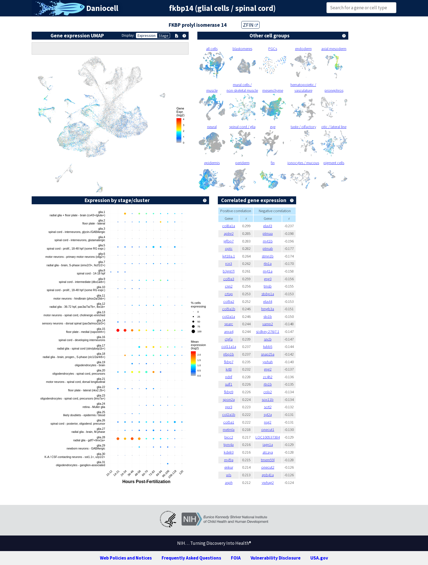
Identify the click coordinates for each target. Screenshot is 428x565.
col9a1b (228, 308)
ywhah (268, 361)
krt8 (229, 369)
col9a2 (228, 301)
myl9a (228, 459)
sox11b (268, 399)
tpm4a (229, 444)
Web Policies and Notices (126, 558)
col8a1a (228, 225)
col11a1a (228, 346)
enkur (228, 467)
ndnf (228, 376)
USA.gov (319, 558)
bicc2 (228, 437)
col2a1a (228, 316)
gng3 (268, 278)
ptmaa (268, 233)
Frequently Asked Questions (191, 558)
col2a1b (228, 414)
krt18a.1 (228, 256)
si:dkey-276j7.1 (267, 331)
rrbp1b (228, 354)
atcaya (268, 452)
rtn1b (268, 384)
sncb (268, 339)
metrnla (228, 429)
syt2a (268, 414)
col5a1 (228, 422)
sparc (228, 323)
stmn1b (268, 256)
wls (228, 474)
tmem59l (268, 459)
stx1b (267, 316)
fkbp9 (228, 391)
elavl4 (267, 301)
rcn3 (228, 263)
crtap (229, 293)
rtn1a (268, 263)
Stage (163, 35)
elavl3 (267, 225)
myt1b (268, 241)
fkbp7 (228, 361)
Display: (128, 35)
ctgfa (229, 339)
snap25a (267, 354)
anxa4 (228, 331)
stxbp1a (267, 293)
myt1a (267, 271)
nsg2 (267, 422)
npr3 (228, 406)
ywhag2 (268, 482)
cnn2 (229, 286)
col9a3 (228, 278)
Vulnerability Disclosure (276, 558)
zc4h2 (267, 376)
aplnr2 (229, 233)
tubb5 (267, 346)
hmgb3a (267, 308)
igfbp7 (229, 241)
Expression (147, 35)
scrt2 (268, 406)
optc (229, 248)
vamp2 (267, 323)
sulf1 (228, 384)
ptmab (268, 248)
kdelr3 (229, 452)
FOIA (236, 558)
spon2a (229, 399)
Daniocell (102, 8)
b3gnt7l (228, 271)
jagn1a (268, 444)
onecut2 (267, 467)
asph (229, 482)
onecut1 (267, 429)
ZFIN (250, 25)
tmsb (268, 286)
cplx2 (267, 391)
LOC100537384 (267, 437)
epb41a (268, 474)
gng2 (268, 369)
